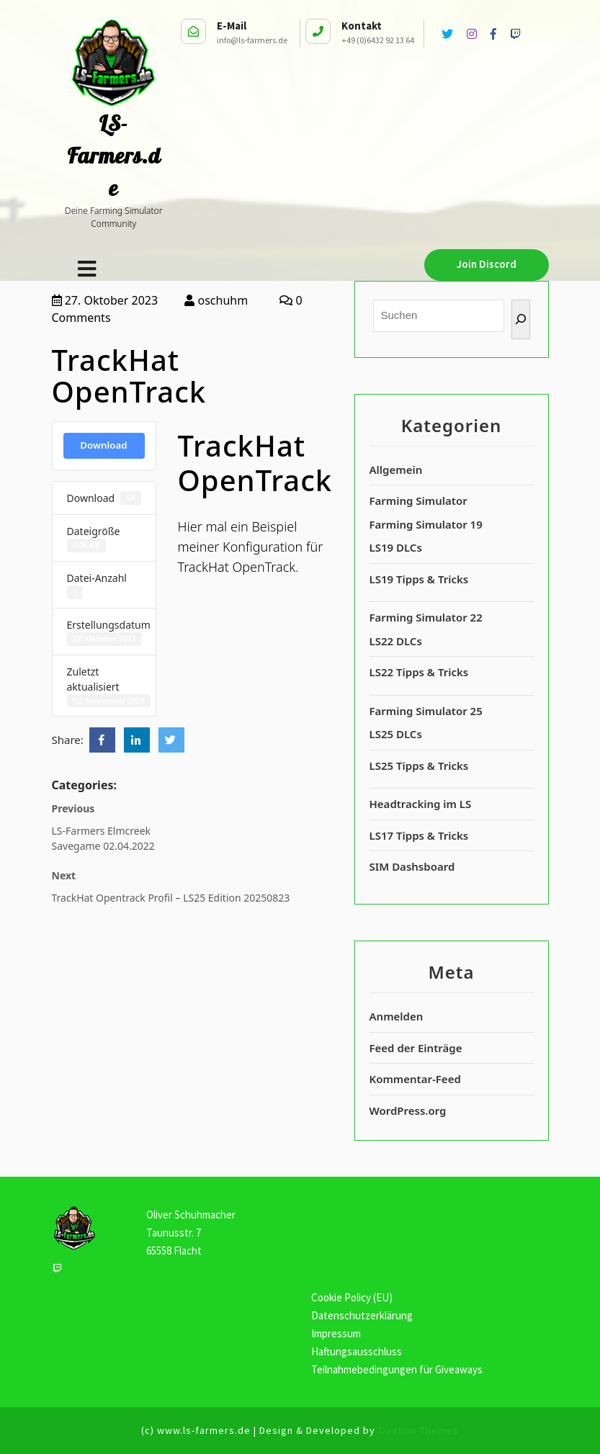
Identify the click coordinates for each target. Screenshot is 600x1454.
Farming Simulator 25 (426, 711)
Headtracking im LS (421, 803)
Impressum (336, 1333)
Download (103, 445)
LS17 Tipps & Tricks (419, 835)
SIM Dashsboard (412, 866)
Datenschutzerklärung (362, 1315)
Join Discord (486, 264)
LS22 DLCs (396, 641)
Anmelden (397, 1016)
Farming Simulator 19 (426, 524)
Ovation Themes (417, 1430)
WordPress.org (408, 1110)
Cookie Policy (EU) (352, 1297)
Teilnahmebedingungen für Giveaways (397, 1369)
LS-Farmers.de (114, 155)
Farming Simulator (418, 500)
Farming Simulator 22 (426, 617)
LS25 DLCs (396, 734)
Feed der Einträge (416, 1048)
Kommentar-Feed (415, 1079)
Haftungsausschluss (356, 1351)
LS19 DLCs (396, 547)
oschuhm (216, 300)
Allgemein (396, 469)
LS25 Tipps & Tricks (419, 765)
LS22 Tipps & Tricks (419, 672)
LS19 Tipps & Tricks (419, 579)
